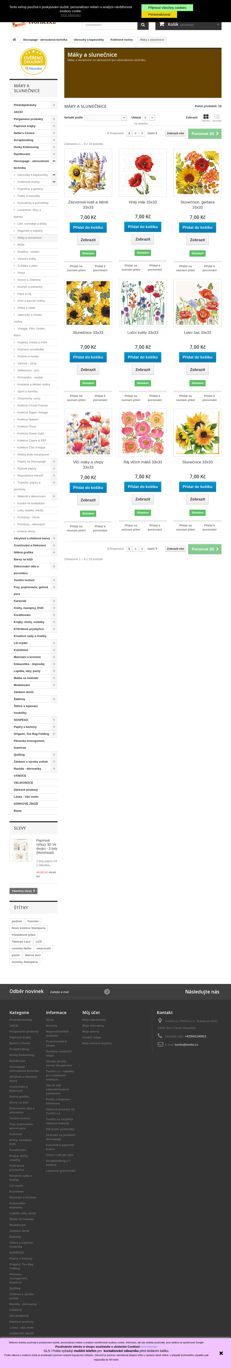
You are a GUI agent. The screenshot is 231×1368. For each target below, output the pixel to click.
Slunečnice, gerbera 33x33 (197, 205)
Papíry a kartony (25, 727)
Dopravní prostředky (30, 349)
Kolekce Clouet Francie (32, 405)
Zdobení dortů (23, 692)
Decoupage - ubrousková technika (31, 164)
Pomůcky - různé (28, 517)
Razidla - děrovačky (27, 768)
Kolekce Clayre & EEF (31, 440)
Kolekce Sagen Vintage (32, 412)
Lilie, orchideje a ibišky (32, 223)
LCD (39, 941)
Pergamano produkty (28, 119)
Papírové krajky (24, 126)
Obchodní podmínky (60, 1129)
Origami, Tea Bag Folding (31, 734)
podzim (17, 921)
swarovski (44, 948)
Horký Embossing (26, 147)
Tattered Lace (21, 941)
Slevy (20, 828)
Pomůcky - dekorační (31, 524)
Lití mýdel (21, 643)
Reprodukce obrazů (30, 475)
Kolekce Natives (28, 419)
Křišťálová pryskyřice (29, 629)
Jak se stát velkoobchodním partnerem (57, 1089)
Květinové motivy (28, 182)
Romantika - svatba (30, 377)
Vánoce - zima (26, 363)
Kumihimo (21, 650)
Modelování (22, 685)
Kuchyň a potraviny (29, 286)
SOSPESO (21, 720)
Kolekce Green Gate (30, 433)
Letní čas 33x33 (197, 332)
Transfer (33, 921)
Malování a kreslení (27, 657)
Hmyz (21, 272)
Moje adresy (90, 1031)
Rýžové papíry (26, 468)
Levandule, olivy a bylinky (27, 213)
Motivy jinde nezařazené (33, 454)
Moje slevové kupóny (97, 1043)
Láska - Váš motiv (26, 796)
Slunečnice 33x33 (88, 332)
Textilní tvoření (24, 580)
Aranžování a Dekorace (30, 545)
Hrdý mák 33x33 (143, 202)
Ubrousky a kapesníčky (32, 175)
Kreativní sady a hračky (30, 636)
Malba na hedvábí (26, 678)
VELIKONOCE (23, 782)
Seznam (217, 118)
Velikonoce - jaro (28, 370)
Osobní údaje (91, 1037)
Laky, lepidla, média (30, 510)
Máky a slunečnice (29, 237)
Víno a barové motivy (31, 300)
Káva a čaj (24, 293)
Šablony (19, 699)
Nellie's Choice (24, 133)
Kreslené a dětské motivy (33, 384)
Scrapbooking (23, 140)
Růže (20, 244)
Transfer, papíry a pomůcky (27, 486)
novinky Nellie (21, 948)
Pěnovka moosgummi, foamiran (29, 744)
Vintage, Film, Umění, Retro (30, 332)
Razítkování (22, 154)
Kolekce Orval (26, 426)
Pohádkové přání (23, 934)
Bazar (18, 810)
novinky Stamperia (25, 962)
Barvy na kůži (23, 559)
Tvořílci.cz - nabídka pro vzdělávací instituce (60, 1075)
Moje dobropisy (93, 1025)
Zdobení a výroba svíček (31, 761)
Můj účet (91, 1012)
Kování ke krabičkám (31, 503)
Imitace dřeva (26, 531)
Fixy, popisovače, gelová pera (31, 590)
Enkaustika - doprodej (29, 664)
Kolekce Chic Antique (31, 447)
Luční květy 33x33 (142, 332)
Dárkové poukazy (26, 789)
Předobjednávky (25, 105)
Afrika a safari (26, 307)
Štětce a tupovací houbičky (26, 709)
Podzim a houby (28, 356)
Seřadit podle (73, 117)
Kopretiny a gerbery (30, 189)
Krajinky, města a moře (32, 342)
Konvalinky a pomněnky (33, 203)
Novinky (52, 1025)
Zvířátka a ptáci (27, 265)
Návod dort (33, 955)
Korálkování (22, 615)
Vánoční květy (26, 258)
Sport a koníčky (27, 391)
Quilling (19, 754)
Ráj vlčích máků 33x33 (143, 462)
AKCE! (18, 112)
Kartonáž (20, 601)
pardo (16, 955)
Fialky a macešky (28, 196)
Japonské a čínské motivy (28, 318)
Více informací (71, 15)
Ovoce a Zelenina (29, 279)
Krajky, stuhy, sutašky (29, 622)
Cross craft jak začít (60, 1155)
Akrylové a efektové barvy (32, 538)
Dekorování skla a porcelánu (26, 570)
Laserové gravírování (61, 1170)
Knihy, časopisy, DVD (29, 608)
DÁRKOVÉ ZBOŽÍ (26, 803)
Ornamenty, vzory (28, 398)
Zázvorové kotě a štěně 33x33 (88, 205)
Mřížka (206, 118)
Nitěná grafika (23, 552)
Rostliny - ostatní (28, 251)
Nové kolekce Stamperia (29, 928)
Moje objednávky (94, 1019)
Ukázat (136, 117)
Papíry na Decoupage (31, 461)
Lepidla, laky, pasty (27, 671)
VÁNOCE (20, 775)
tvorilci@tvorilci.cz (186, 1044)
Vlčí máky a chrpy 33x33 (88, 464)
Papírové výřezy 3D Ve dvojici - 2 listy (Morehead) (46, 846)
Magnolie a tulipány (30, 230)
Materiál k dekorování (31, 496)
